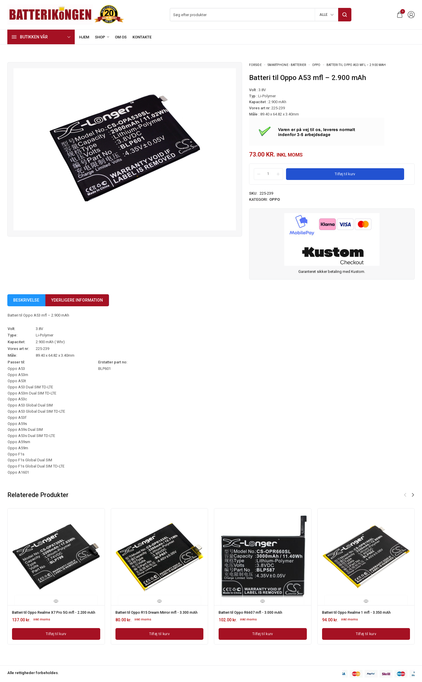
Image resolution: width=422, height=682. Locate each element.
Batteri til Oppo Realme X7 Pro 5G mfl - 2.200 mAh (54, 614)
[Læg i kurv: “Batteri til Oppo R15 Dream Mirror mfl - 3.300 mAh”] (159, 637)
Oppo (316, 65)
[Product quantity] (268, 174)
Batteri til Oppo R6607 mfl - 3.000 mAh (254, 612)
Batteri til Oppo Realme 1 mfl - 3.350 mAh (361, 612)
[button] (413, 495)
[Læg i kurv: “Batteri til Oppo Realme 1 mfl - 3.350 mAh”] (366, 633)
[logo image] (66, 14)
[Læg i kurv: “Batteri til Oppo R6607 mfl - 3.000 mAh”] (263, 633)
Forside (255, 65)
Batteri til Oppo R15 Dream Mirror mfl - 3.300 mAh (157, 614)
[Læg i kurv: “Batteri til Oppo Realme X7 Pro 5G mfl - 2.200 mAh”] (56, 637)
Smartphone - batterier (287, 65)
